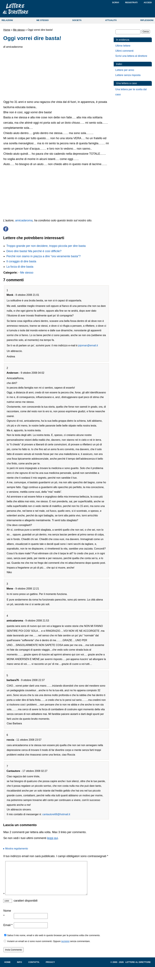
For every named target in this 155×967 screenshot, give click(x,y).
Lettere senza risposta (127, 75)
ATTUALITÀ (111, 20)
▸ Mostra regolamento (15, 848)
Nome (7, 913)
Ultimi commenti (124, 50)
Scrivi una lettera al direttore (131, 56)
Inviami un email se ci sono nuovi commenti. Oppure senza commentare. (46, 941)
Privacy (50, 962)
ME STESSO (43, 20)
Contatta (33, 962)
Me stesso (19, 29)
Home (6, 29)
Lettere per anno (124, 70)
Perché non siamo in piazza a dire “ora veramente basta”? (43, 256)
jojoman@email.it (88, 345)
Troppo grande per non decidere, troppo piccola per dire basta (46, 245)
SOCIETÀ (77, 20)
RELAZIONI (7, 20)
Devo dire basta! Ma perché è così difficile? (33, 251)
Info (19, 962)
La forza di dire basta (19, 266)
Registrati (131, 2)
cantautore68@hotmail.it (56, 814)
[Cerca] (127, 31)
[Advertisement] (56, 73)
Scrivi (115, 2)
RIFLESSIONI (146, 20)
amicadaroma (24, 220)
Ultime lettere (122, 45)
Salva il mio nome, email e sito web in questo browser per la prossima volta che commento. (53, 935)
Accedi (148, 2)
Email (7, 925)
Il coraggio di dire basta (21, 261)
